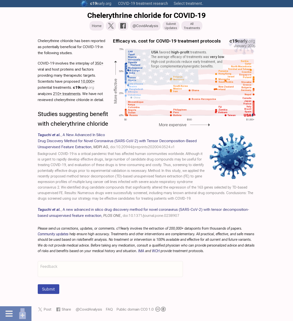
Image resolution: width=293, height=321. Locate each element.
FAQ (109, 310)
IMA (141, 252)
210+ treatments (67, 95)
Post (47, 310)
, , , (117, 142)
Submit (48, 290)
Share (66, 310)
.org (100, 3)
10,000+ (88, 82)
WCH (156, 252)
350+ (99, 64)
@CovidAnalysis (89, 310)
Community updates (53, 235)
